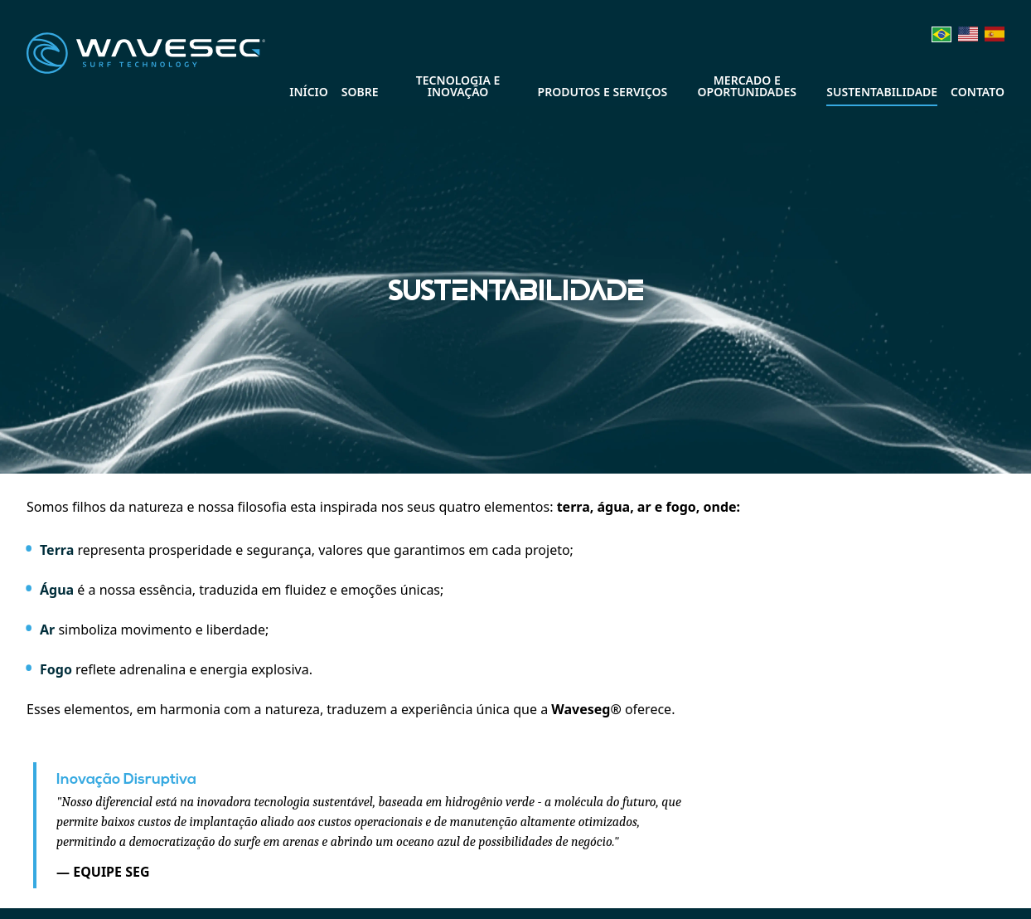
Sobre (360, 92)
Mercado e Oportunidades (747, 86)
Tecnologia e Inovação (458, 86)
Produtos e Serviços (603, 92)
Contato (977, 92)
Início (308, 92)
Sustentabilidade (881, 92)
